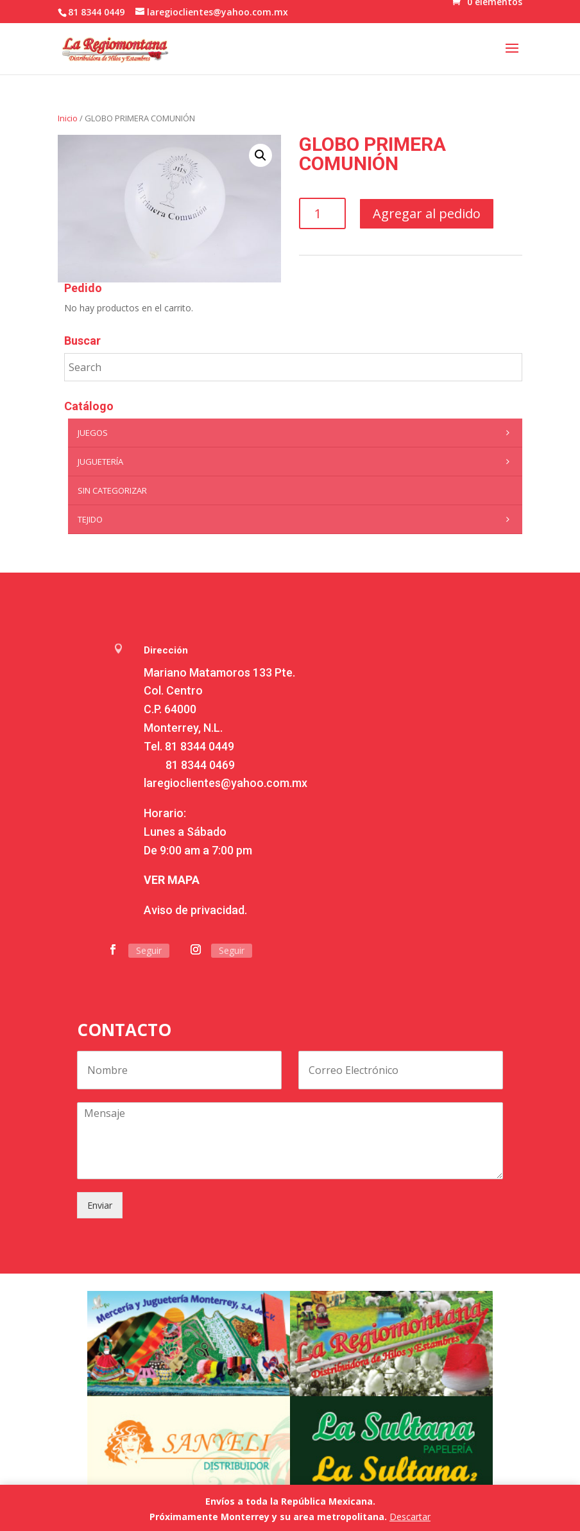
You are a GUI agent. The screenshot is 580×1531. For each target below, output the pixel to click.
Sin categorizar (112, 490)
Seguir (149, 950)
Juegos (296, 432)
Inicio (68, 118)
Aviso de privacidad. (195, 910)
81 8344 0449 (199, 746)
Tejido (296, 519)
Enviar (99, 1205)
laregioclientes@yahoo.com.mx (225, 783)
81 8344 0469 (200, 765)
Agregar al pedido (427, 213)
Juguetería (296, 461)
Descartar (410, 1516)
